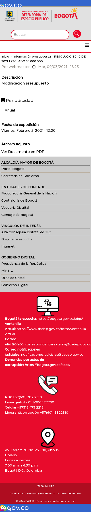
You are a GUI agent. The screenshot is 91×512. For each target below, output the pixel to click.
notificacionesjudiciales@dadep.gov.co (52, 355)
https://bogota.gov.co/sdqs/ (60, 319)
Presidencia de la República (23, 264)
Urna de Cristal (13, 278)
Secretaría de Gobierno (20, 176)
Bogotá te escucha (16, 239)
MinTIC (7, 271)
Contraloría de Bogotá (19, 200)
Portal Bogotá (13, 169)
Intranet (7, 246)
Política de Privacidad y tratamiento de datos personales (46, 493)
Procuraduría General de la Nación (29, 193)
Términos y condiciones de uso (55, 501)
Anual (10, 110)
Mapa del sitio (45, 485)
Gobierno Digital (14, 285)
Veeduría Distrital (15, 208)
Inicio (5, 56)
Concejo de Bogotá (17, 215)
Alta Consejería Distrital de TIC (26, 232)
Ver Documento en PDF (22, 152)
